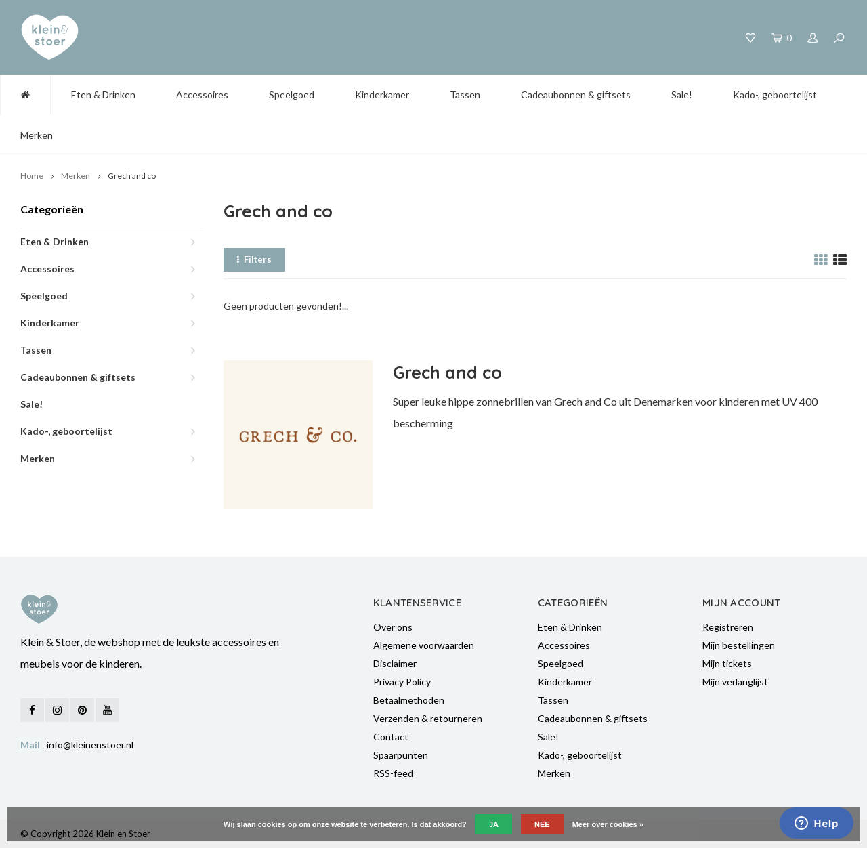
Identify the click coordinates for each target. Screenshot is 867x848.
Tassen (465, 94)
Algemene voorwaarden (423, 645)
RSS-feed (393, 773)
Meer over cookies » (607, 824)
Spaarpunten (400, 755)
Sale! (681, 94)
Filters (254, 259)
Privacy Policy (402, 681)
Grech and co (132, 176)
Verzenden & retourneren (427, 718)
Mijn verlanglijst (735, 681)
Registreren (727, 627)
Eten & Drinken (103, 94)
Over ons (393, 627)
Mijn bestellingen (738, 645)
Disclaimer (395, 663)
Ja (494, 824)
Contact (390, 736)
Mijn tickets (727, 663)
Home (31, 176)
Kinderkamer (382, 94)
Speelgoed (291, 94)
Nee (542, 824)
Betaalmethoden (408, 700)
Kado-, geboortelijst (775, 94)
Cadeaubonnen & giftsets (576, 94)
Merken (36, 135)
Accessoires (202, 94)
